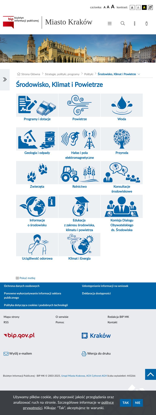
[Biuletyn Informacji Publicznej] (39, 338)
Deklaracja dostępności (96, 293)
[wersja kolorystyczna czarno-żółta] (144, 7)
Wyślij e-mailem (18, 353)
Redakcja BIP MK (118, 317)
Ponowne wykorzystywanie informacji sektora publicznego (32, 295)
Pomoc (60, 322)
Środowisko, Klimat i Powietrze (117, 74)
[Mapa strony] (135, 24)
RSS (6, 322)
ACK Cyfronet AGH (96, 376)
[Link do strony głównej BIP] (52, 22)
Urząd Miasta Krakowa (73, 376)
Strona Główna (30, 74)
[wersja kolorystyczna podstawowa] (132, 7)
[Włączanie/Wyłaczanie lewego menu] (5, 80)
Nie (137, 402)
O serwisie (62, 317)
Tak (126, 402)
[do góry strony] (150, 374)
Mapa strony (11, 317)
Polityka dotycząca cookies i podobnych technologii (36, 305)
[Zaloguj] (147, 24)
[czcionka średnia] (108, 7)
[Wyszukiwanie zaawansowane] (123, 23)
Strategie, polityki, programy (62, 74)
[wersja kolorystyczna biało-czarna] (138, 7)
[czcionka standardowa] (105, 7)
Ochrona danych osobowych (22, 286)
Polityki (88, 74)
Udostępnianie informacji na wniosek (105, 286)
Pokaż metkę (27, 278)
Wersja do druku (96, 353)
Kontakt (112, 322)
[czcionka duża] (113, 7)
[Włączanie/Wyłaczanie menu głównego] (110, 24)
